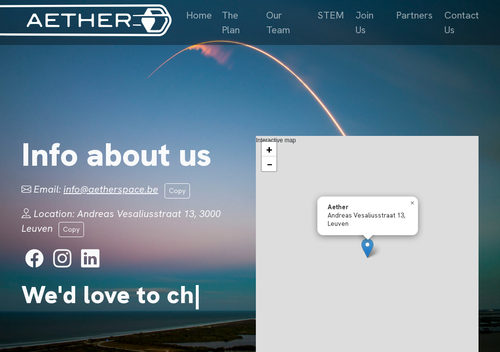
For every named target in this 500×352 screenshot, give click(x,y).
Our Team (278, 22)
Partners (414, 15)
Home (199, 15)
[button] (367, 248)
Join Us (364, 22)
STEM (330, 15)
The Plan (231, 22)
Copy (177, 190)
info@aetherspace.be (110, 189)
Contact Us (461, 22)
